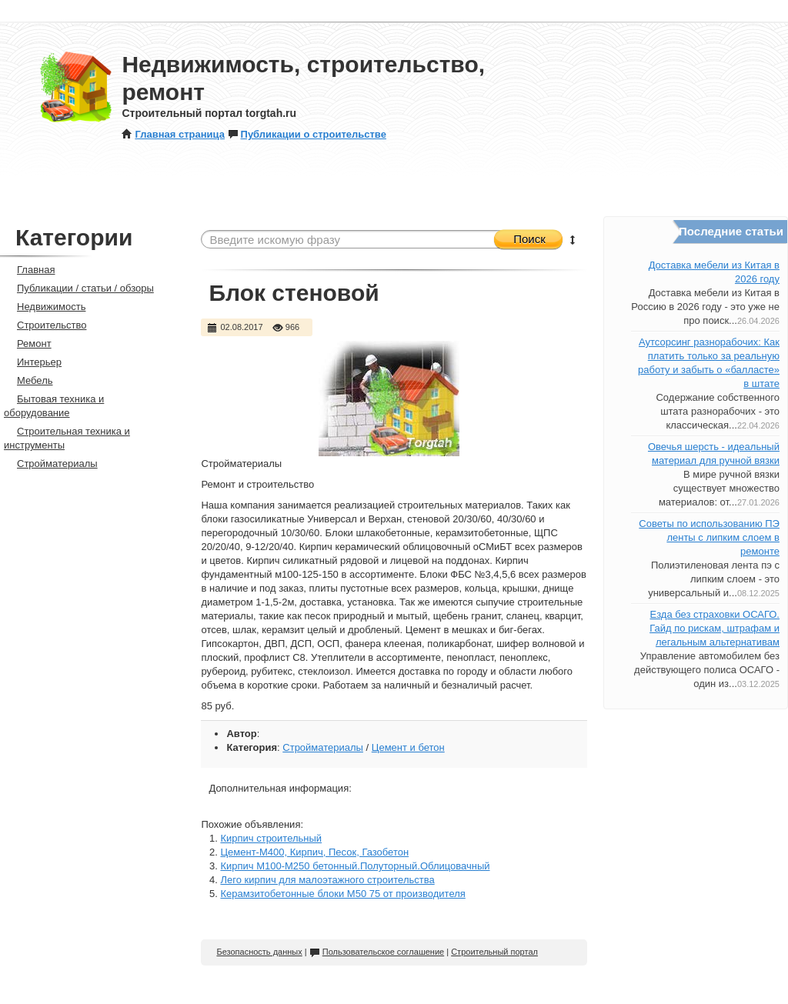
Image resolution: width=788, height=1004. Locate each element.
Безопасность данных (259, 951)
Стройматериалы (322, 747)
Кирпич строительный (271, 838)
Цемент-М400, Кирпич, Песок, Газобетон (314, 852)
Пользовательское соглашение (376, 951)
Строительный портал (494, 951)
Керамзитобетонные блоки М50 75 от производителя (342, 893)
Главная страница (173, 134)
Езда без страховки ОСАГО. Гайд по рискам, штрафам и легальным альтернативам (714, 628)
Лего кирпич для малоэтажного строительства (327, 880)
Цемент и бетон (408, 747)
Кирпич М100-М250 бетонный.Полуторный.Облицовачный (354, 866)
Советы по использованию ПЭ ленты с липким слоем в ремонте (709, 537)
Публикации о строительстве (307, 134)
